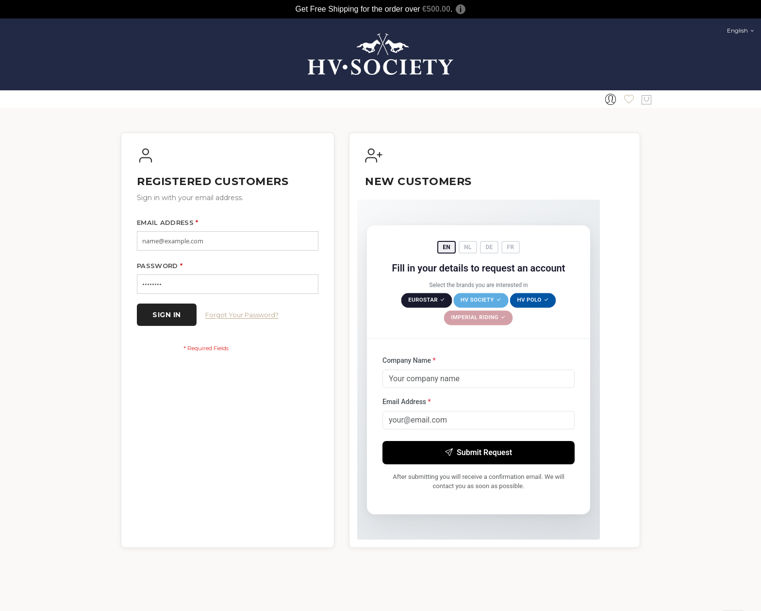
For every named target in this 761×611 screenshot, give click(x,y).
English (740, 30)
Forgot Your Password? (242, 315)
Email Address (168, 222)
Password (159, 266)
